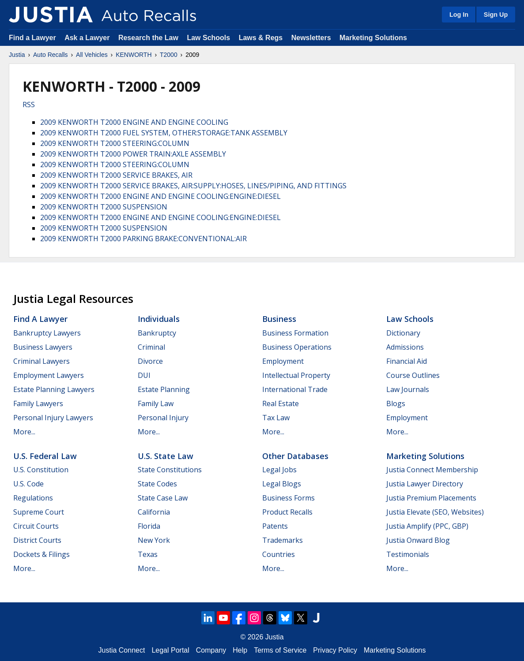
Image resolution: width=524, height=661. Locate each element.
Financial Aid (406, 361)
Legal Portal (170, 650)
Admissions (405, 347)
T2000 (168, 54)
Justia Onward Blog (418, 540)
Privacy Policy (335, 650)
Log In (458, 14)
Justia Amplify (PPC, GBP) (427, 526)
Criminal (151, 347)
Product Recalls (287, 512)
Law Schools (208, 37)
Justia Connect (121, 650)
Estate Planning (164, 389)
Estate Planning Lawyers (53, 389)
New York (154, 540)
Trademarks (282, 540)
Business (279, 319)
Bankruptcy (157, 333)
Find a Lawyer (32, 37)
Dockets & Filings (41, 554)
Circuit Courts (36, 526)
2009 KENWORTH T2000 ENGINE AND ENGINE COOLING (134, 122)
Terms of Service (280, 650)
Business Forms (288, 498)
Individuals (159, 319)
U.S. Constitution (40, 469)
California (154, 512)
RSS (29, 104)
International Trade (295, 389)
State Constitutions (170, 469)
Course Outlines (413, 375)
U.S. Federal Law (45, 456)
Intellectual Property (296, 375)
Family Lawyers (38, 403)
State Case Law (163, 498)
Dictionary (403, 333)
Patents (275, 526)
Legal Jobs (279, 469)
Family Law (155, 403)
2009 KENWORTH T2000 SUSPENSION (103, 207)
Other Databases (295, 456)
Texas (148, 554)
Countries (278, 554)
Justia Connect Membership (432, 469)
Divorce (150, 361)
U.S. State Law (165, 456)
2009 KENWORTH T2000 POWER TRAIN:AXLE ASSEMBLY (133, 154)
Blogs (395, 403)
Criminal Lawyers (41, 361)
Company (211, 650)
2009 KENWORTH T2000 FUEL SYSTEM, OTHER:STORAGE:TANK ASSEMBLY (163, 133)
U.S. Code (28, 484)
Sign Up (496, 14)
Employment (283, 361)
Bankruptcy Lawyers (47, 333)
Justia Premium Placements (431, 498)
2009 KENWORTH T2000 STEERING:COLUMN (114, 143)
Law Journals (407, 389)
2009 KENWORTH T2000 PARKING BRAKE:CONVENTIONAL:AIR (143, 238)
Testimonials (407, 554)
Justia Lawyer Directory (424, 484)
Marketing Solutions (373, 37)
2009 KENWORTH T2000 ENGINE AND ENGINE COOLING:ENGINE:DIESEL (160, 196)
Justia (17, 54)
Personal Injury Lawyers (53, 417)
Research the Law (148, 37)
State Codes (157, 484)
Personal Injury (163, 417)
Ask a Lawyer (88, 37)
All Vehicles (92, 54)
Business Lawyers (42, 347)
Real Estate (280, 403)
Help (240, 650)
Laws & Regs (261, 37)
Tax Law (276, 417)
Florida (149, 526)
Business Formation (295, 333)
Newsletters (311, 37)
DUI (144, 375)
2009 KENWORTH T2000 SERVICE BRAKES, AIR (116, 175)
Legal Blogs (281, 484)
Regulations (33, 498)
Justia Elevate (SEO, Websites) (435, 512)
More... (24, 432)
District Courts (37, 540)
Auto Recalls (50, 54)
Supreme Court (38, 512)
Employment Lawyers (48, 375)
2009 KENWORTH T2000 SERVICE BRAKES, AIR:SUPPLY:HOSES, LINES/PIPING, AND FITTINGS (193, 185)
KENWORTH (133, 54)
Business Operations (297, 347)
